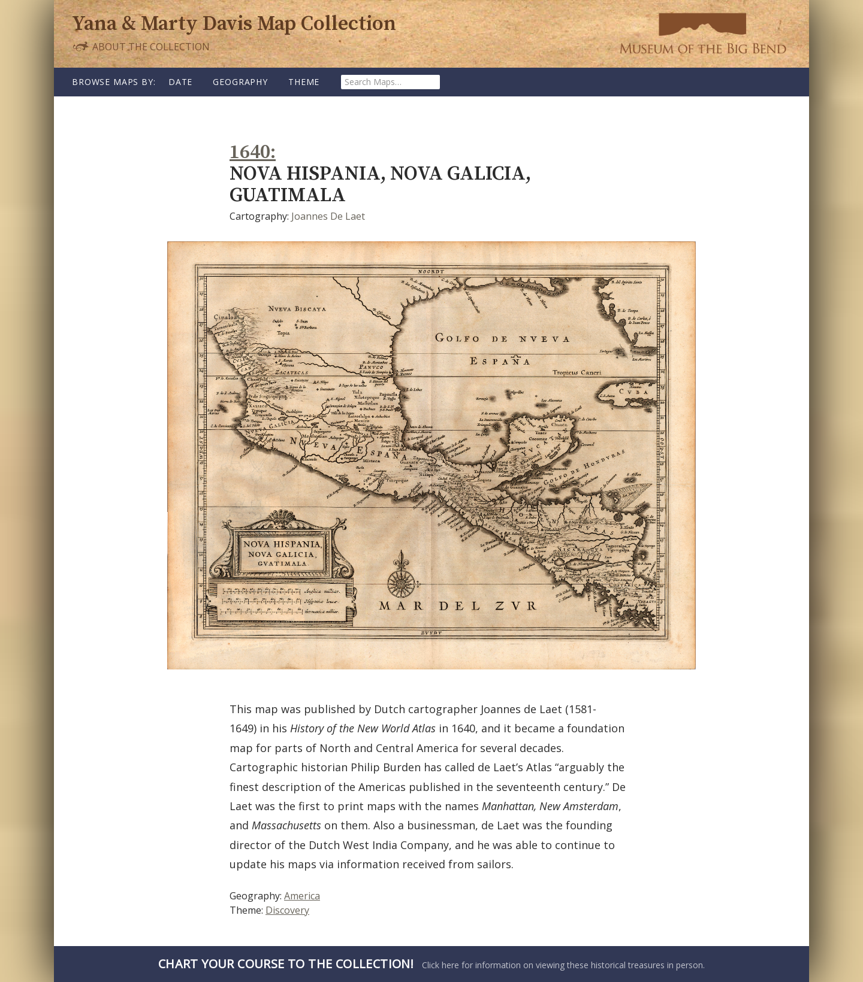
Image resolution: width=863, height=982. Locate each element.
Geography (240, 81)
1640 (250, 152)
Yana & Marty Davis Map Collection (234, 24)
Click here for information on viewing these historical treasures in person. (431, 964)
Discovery (287, 910)
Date (180, 81)
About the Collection (141, 46)
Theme (303, 81)
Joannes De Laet (328, 216)
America (302, 895)
